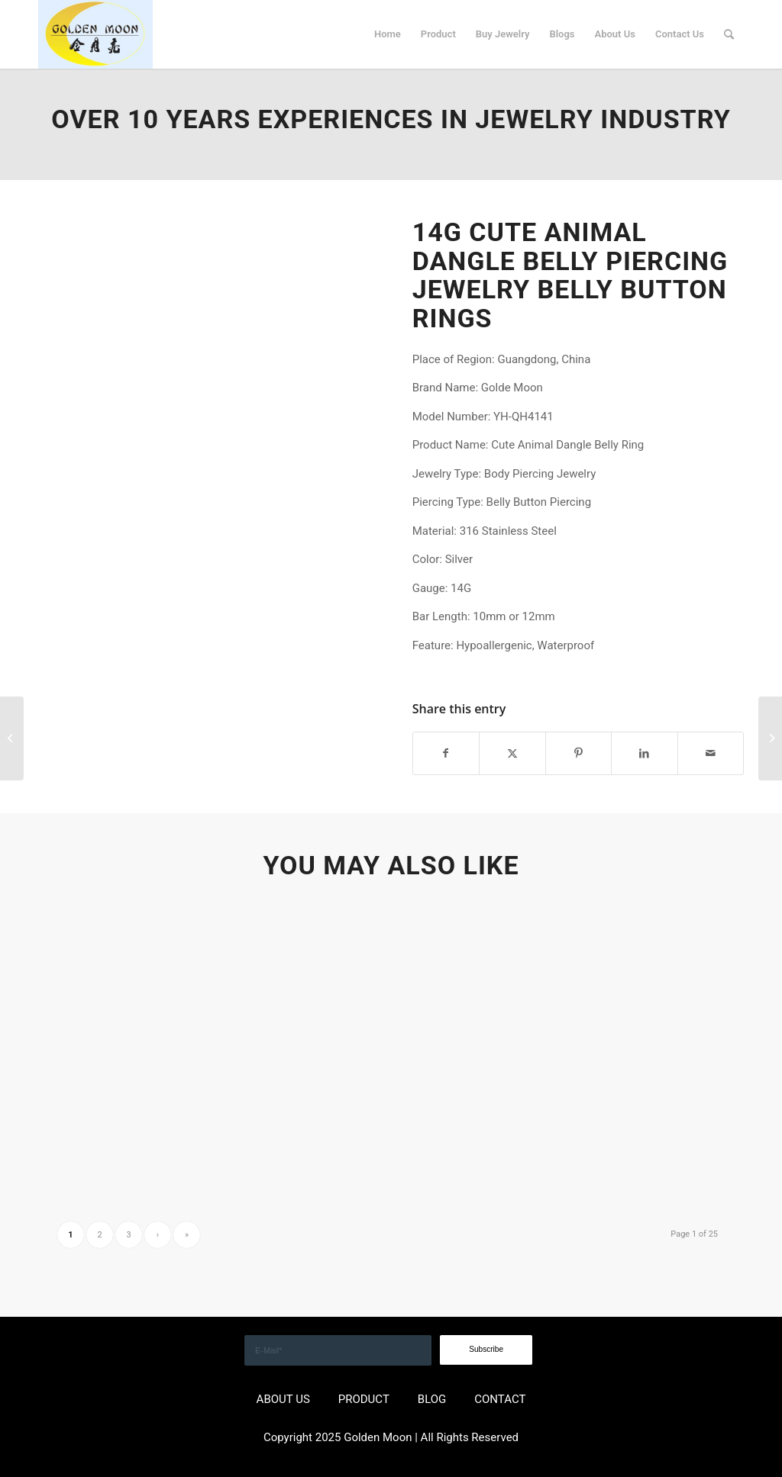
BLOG (432, 1399)
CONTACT (499, 1399)
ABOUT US (283, 1399)
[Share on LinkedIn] (644, 753)
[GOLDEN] (95, 34)
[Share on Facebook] (446, 753)
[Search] (729, 34)
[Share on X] (512, 753)
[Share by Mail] (710, 753)
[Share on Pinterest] (578, 753)
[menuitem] (387, 34)
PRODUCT (363, 1399)
